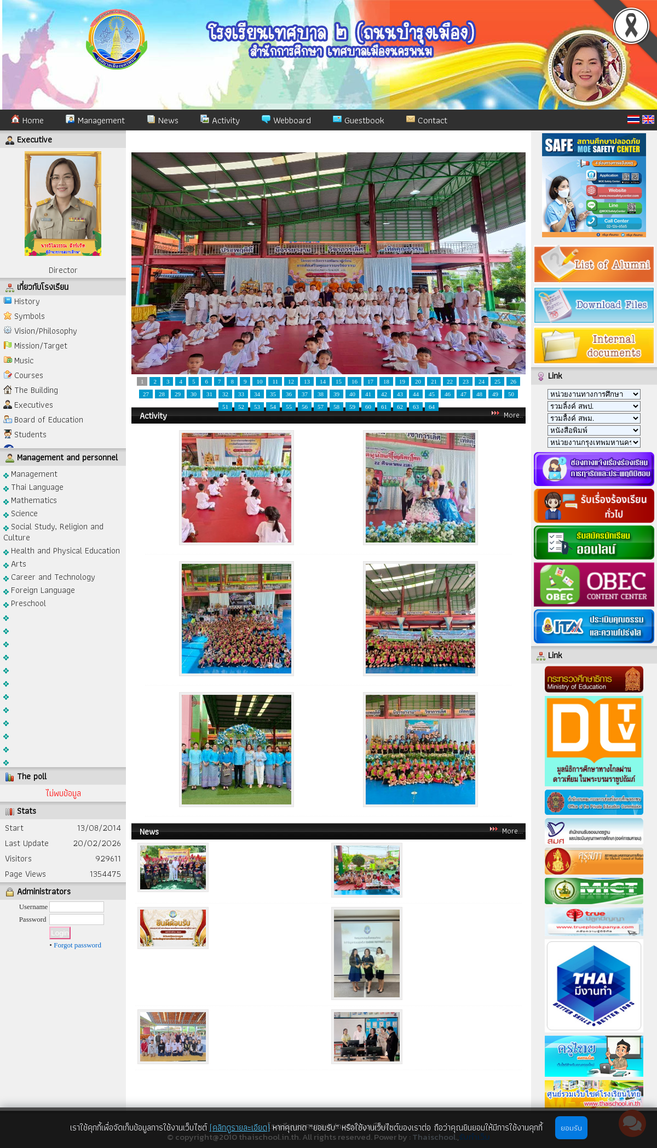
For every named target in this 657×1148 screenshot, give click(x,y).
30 (194, 394)
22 (450, 381)
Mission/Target (40, 345)
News (162, 120)
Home (27, 120)
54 (273, 406)
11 (275, 381)
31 (209, 394)
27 (146, 394)
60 (368, 406)
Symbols (29, 316)
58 (336, 406)
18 (386, 381)
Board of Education (48, 419)
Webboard (286, 120)
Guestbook (358, 120)
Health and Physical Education (61, 550)
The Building (36, 390)
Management (95, 120)
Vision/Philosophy (45, 331)
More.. (513, 415)
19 (402, 381)
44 (416, 394)
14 (323, 381)
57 (321, 406)
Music (23, 360)
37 (305, 394)
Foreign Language (39, 589)
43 (400, 394)
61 (384, 406)
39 (336, 394)
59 (352, 406)
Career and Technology (49, 576)
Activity (220, 120)
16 (354, 381)
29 (178, 394)
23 (466, 381)
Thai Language (33, 486)
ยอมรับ (571, 1128)
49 (495, 394)
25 (497, 381)
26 (513, 381)
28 (162, 394)
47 (463, 394)
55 (289, 406)
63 (416, 406)
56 (305, 406)
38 (321, 394)
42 (384, 394)
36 (289, 394)
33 (241, 394)
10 (259, 381)
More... (512, 831)
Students (30, 434)
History (27, 301)
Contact (426, 120)
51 (225, 406)
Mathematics (30, 499)
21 (434, 381)
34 (257, 394)
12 (291, 381)
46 (448, 394)
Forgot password (77, 945)
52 (241, 406)
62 (400, 406)
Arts (14, 563)
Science (20, 512)
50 (511, 394)
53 (257, 406)
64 (432, 406)
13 (307, 381)
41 (368, 394)
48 (479, 394)
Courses (28, 375)
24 (482, 381)
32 (225, 394)
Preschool (24, 602)
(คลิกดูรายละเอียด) (240, 1127)
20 (418, 381)
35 (273, 394)
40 (352, 394)
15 (339, 381)
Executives (33, 405)
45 (432, 394)
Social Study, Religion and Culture (53, 531)
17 (370, 381)
